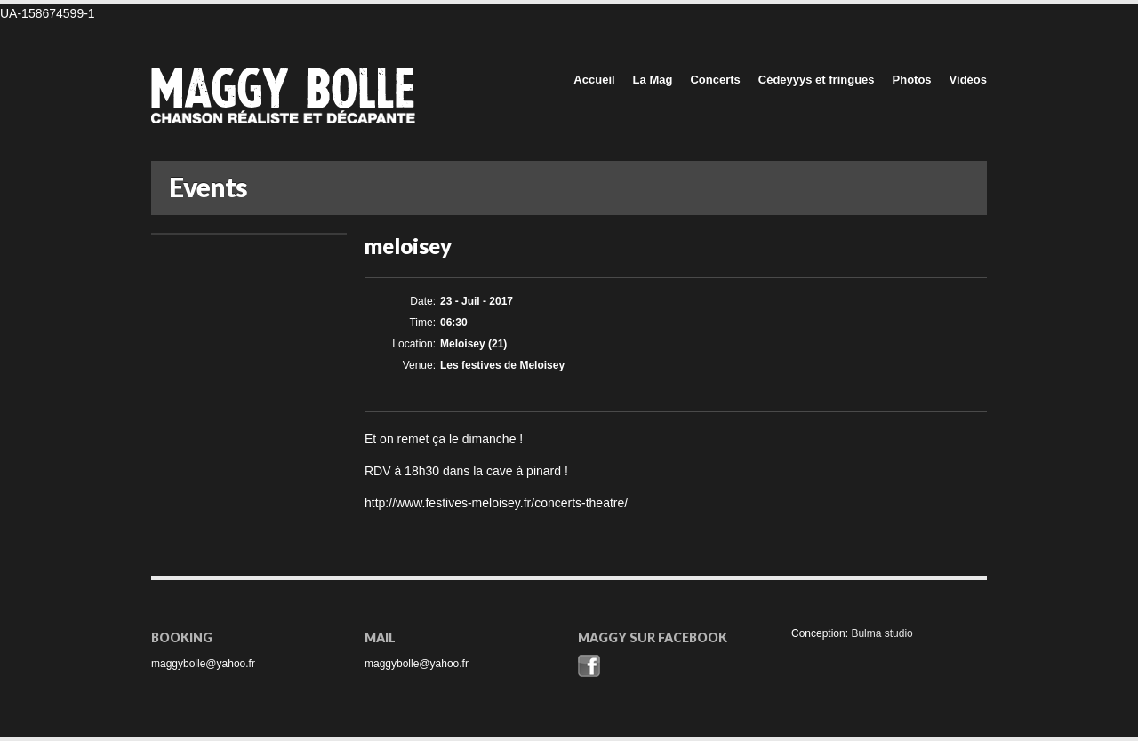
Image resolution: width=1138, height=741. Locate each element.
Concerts (715, 79)
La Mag (653, 79)
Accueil (593, 79)
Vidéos (968, 79)
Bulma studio (881, 633)
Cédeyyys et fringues (816, 79)
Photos (912, 79)
